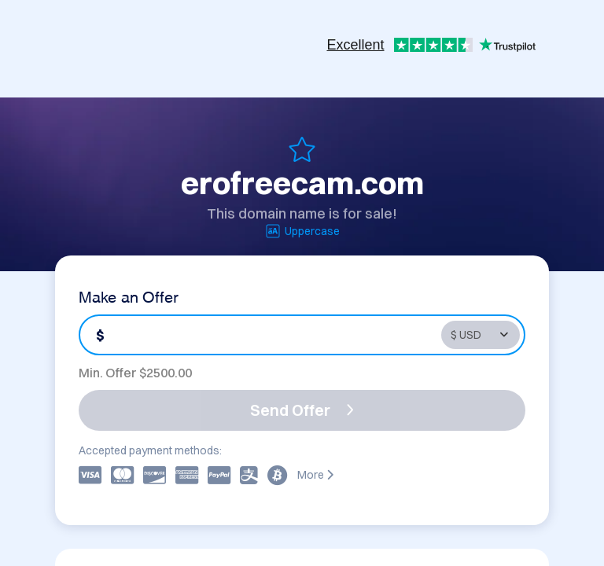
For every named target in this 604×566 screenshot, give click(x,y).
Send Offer (302, 410)
